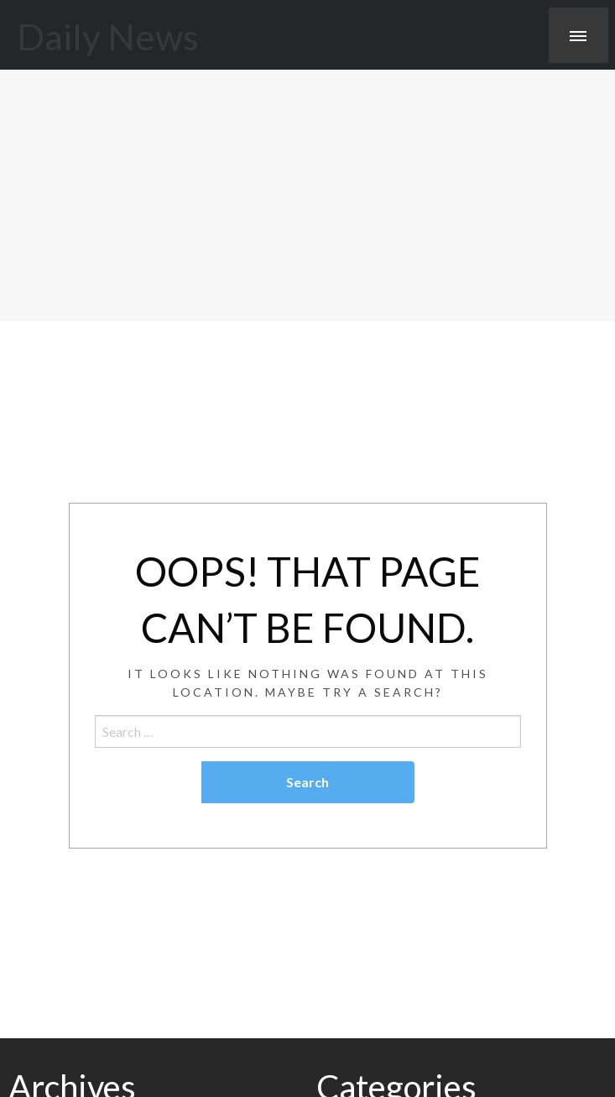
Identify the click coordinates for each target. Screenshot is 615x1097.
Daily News (108, 36)
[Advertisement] (307, 195)
